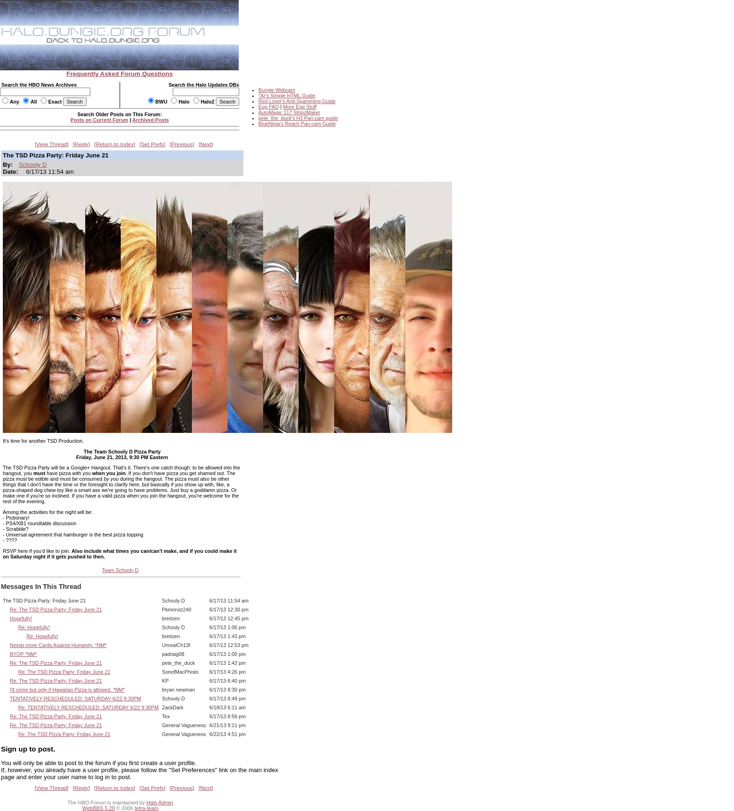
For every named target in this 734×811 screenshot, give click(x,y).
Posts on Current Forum (99, 120)
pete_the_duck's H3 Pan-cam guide (298, 118)
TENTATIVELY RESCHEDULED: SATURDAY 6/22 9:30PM (75, 698)
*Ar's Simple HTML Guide (287, 95)
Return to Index (115, 144)
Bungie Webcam (276, 90)
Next (206, 144)
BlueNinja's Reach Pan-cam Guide (297, 123)
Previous (182, 144)
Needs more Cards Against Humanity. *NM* (58, 645)
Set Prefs (152, 144)
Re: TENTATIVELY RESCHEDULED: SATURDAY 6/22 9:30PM (88, 707)
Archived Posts (150, 120)
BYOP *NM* (23, 654)
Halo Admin (160, 802)
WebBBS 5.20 (98, 808)
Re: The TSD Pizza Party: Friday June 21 (56, 609)
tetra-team (147, 808)
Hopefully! (21, 618)
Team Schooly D (120, 570)
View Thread (51, 144)
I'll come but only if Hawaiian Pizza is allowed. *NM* (67, 689)
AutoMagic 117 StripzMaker (289, 112)
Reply (81, 144)
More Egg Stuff (299, 107)
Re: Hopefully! (34, 627)
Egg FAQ (268, 107)
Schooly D (33, 164)
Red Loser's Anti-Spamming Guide (297, 101)
